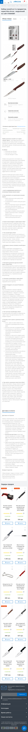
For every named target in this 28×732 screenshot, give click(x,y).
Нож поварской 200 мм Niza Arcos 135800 (20, 625)
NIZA (17, 5)
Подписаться (22, 694)
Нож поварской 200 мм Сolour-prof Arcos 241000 (7, 546)
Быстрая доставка (13, 103)
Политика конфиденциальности (15, 698)
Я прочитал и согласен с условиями (14, 699)
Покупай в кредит (13, 117)
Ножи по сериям (11, 5)
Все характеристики (21, 126)
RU (8, 2)
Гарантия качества (13, 110)
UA (5, 2)
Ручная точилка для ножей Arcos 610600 (7, 507)
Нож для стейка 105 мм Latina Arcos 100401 (7, 625)
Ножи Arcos (3, 5)
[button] (26, 2)
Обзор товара (6, 19)
